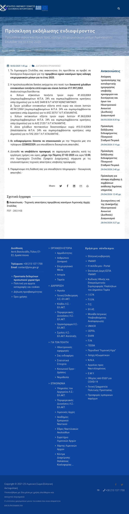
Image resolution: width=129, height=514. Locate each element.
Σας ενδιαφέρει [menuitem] (65, 355)
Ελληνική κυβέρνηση (99, 256)
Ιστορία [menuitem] (61, 274)
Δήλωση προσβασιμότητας (28, 291)
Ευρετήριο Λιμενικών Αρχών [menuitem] (66, 439)
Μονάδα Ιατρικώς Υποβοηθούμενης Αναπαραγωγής (97, 318)
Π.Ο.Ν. (91, 299)
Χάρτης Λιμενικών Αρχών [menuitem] (67, 447)
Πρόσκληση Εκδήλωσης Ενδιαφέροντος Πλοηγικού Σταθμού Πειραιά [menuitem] (110, 133)
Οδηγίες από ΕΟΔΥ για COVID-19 (99, 380)
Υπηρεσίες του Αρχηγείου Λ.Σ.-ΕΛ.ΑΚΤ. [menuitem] (65, 392)
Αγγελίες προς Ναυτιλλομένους (97, 367)
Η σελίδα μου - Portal (99, 266)
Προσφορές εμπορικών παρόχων (100, 397)
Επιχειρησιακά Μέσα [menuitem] (65, 268)
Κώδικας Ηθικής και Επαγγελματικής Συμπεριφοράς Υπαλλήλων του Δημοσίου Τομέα (102, 284)
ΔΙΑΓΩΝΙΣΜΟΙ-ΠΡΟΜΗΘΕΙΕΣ (48, 66)
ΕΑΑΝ (91, 335)
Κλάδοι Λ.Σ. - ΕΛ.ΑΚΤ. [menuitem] (64, 306)
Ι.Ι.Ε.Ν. (91, 294)
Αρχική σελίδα (8, 51)
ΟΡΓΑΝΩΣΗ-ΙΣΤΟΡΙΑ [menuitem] (61, 248)
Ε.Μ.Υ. (91, 373)
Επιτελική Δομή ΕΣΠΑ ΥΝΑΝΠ (99, 273)
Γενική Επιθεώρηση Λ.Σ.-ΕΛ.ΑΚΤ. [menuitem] (67, 297)
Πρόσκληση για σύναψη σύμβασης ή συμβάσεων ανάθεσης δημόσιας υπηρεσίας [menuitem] (111, 183)
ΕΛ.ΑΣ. (91, 309)
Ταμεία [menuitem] (60, 279)
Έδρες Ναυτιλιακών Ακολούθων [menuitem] (67, 431)
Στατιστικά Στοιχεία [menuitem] (63, 362)
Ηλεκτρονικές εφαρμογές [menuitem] (64, 349)
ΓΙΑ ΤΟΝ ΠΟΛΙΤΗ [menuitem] (60, 342)
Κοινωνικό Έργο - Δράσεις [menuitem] (66, 371)
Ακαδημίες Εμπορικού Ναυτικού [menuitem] (63, 420)
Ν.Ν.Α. (91, 360)
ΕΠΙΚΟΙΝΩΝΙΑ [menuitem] (58, 383)
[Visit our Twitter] (122, 484)
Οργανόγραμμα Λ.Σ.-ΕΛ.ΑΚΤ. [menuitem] (67, 326)
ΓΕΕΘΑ (91, 345)
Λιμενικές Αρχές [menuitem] (66, 412)
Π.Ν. (90, 340)
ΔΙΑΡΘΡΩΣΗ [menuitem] (57, 285)
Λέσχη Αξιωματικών (99, 355)
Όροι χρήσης (20, 296)
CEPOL (91, 331)
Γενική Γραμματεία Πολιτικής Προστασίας (100, 388)
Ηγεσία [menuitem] (61, 290)
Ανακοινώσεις (25, 51)
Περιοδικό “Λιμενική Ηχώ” (102, 350)
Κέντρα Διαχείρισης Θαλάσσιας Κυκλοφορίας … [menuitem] (65, 459)
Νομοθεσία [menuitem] (63, 377)
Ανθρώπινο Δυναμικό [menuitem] (63, 260)
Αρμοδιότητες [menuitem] (64, 253)
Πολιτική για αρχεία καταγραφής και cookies (26, 285)
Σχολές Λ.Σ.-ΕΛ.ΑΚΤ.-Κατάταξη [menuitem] (66, 334)
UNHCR (92, 326)
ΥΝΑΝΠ (92, 261)
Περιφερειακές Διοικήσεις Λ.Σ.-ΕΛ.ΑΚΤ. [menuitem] (65, 316)
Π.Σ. (90, 304)
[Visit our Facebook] (115, 484)
